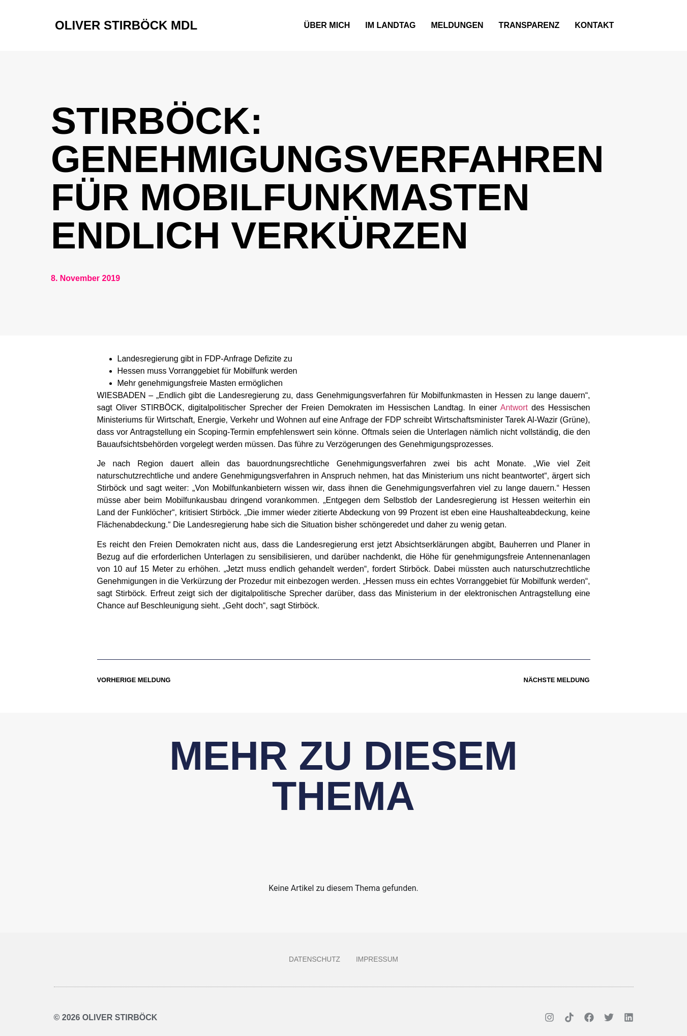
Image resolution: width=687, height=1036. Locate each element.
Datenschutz (312, 959)
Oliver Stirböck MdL (126, 25)
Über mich (327, 25)
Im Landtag (390, 25)
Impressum (379, 959)
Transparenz (529, 25)
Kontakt (594, 25)
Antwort (514, 407)
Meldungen (457, 25)
